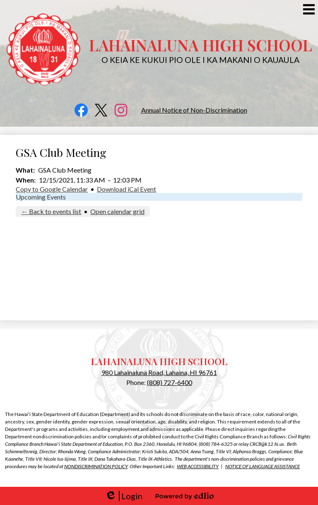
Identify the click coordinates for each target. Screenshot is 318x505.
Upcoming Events (41, 197)
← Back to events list (51, 211)
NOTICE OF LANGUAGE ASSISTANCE (262, 466)
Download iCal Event (126, 189)
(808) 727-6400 (169, 382)
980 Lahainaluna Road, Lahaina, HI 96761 (159, 372)
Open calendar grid (117, 211)
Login (123, 496)
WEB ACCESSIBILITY (198, 466)
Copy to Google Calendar (52, 189)
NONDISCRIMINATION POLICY (96, 466)
